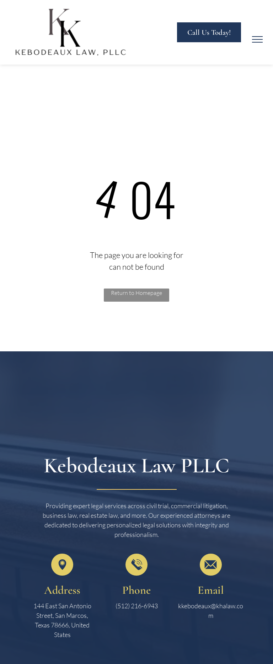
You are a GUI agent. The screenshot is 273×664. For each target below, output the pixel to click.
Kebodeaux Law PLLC (136, 465)
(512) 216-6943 (137, 606)
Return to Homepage (136, 292)
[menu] (257, 39)
